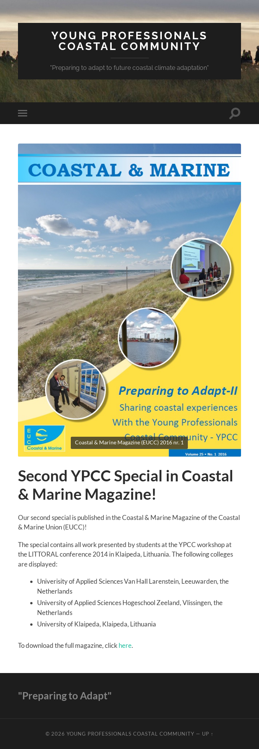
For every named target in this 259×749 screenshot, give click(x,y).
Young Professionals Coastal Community (129, 41)
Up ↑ (207, 734)
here (125, 645)
